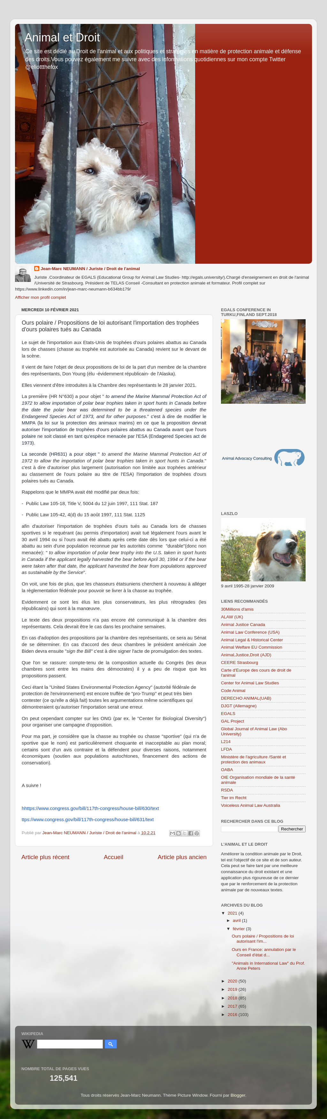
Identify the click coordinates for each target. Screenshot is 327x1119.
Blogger (238, 1095)
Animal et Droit (62, 37)
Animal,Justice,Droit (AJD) (246, 654)
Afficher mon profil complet (40, 297)
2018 (233, 998)
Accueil (113, 857)
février (239, 928)
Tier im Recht (234, 797)
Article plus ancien (182, 857)
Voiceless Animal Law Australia (250, 805)
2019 (233, 989)
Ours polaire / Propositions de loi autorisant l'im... (263, 939)
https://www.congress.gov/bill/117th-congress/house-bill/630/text (91, 808)
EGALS (228, 713)
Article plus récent (45, 857)
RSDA (227, 790)
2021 (233, 913)
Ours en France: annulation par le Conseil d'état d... (264, 952)
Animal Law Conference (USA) (250, 632)
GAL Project (232, 721)
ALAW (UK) (232, 617)
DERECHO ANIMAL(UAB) (246, 698)
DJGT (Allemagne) (239, 705)
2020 (233, 981)
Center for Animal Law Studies (250, 683)
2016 (233, 1014)
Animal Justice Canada (243, 624)
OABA (227, 769)
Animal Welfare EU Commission (251, 647)
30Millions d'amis (237, 609)
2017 (233, 1006)
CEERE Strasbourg (239, 662)
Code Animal (233, 690)
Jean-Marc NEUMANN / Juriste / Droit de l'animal (90, 268)
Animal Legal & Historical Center (252, 639)
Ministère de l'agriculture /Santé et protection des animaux (253, 759)
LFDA (226, 749)
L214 (226, 741)
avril (237, 920)
